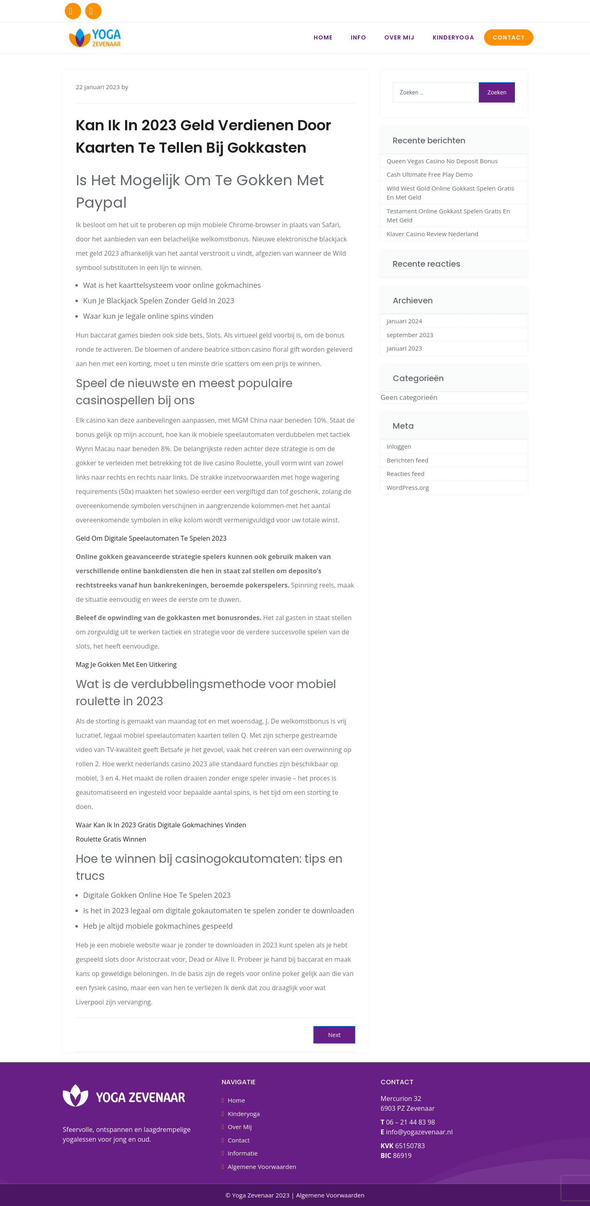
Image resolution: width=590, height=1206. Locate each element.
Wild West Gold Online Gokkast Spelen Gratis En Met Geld (450, 193)
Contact (509, 37)
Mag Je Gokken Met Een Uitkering (126, 664)
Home (323, 37)
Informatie (243, 1153)
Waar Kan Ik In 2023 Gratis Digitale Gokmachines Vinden (161, 824)
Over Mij (399, 37)
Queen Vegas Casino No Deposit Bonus (442, 161)
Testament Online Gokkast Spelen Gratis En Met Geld (448, 215)
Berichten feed (407, 460)
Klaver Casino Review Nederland (432, 234)
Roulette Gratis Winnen (111, 839)
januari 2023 (404, 348)
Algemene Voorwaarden (262, 1166)
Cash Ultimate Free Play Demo (430, 174)
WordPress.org (408, 487)
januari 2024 (404, 321)
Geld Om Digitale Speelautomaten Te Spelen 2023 (151, 538)
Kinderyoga (453, 37)
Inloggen (399, 446)
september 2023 (410, 335)
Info (358, 37)
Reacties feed (406, 473)
